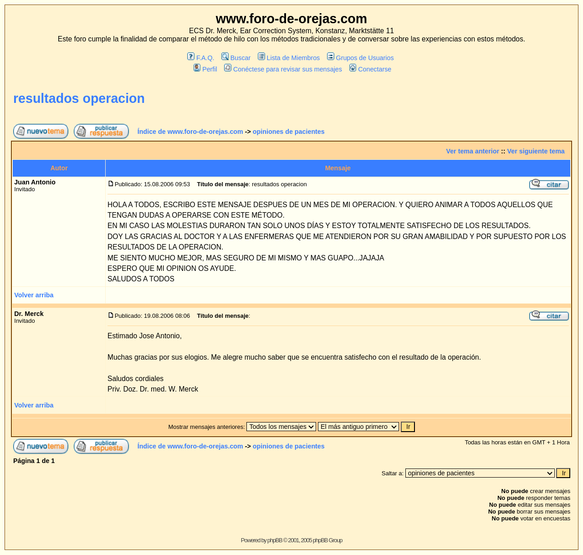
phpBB (274, 540)
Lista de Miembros (289, 57)
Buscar (236, 57)
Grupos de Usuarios (360, 57)
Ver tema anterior (472, 151)
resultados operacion (79, 98)
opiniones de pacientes (289, 131)
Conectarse (370, 69)
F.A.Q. (200, 57)
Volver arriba (33, 295)
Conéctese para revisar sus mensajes (283, 69)
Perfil (205, 69)
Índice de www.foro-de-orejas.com (190, 131)
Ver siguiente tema (536, 151)
